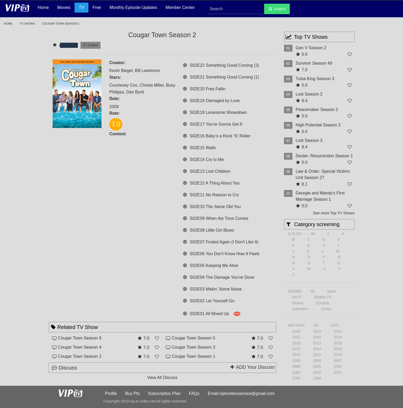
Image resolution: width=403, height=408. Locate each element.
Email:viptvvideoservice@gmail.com (241, 393)
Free (97, 7)
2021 (296, 337)
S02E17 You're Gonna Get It (212, 123)
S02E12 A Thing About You (211, 182)
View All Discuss (162, 377)
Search (277, 9)
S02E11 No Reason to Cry (211, 194)
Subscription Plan (164, 393)
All (313, 234)
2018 (296, 343)
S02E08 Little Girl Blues (208, 229)
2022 (338, 331)
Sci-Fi (297, 297)
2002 (317, 372)
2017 (317, 343)
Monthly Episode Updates (133, 7)
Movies (64, 7)
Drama (297, 303)
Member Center (180, 7)
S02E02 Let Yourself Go (208, 300)
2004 (338, 366)
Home (43, 7)
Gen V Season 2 (311, 48)
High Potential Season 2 (318, 125)
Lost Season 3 (309, 140)
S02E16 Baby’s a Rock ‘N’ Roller (216, 135)
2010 (338, 355)
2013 (338, 349)
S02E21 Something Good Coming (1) (221, 76)
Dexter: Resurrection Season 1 (324, 156)
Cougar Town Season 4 (79, 347)
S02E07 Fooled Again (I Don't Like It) (220, 241)
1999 (317, 378)
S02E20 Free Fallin (204, 88)
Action (326, 309)
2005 (317, 366)
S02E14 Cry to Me (203, 159)
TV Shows (27, 23)
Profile (111, 393)
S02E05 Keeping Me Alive (210, 265)
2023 (317, 331)
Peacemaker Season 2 (317, 109)
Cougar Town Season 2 (79, 356)
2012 (296, 355)
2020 (317, 337)
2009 (296, 361)
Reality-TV (322, 297)
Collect (90, 45)
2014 (317, 349)
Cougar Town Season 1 (193, 356)
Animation (300, 309)
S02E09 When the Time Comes (215, 218)
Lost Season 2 (309, 94)
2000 (296, 378)
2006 (296, 366)
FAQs (194, 393)
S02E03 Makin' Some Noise (212, 288)
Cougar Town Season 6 (79, 338)
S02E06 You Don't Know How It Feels (221, 253)
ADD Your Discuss (251, 367)
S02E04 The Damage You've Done (218, 277)
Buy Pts (132, 393)
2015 (296, 349)
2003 (296, 372)
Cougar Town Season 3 (193, 347)
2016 (338, 343)
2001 (338, 372)
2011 (317, 355)
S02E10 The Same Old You (212, 206)
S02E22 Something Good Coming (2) (221, 65)
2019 (338, 337)
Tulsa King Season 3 (315, 78)
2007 (338, 361)
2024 (296, 331)
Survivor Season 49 (314, 63)
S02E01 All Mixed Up (211, 313)
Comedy (323, 303)
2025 (335, 325)
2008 (317, 361)
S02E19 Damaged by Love (211, 100)
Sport (331, 291)
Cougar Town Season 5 (193, 338)
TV (81, 7)
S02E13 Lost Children (206, 171)
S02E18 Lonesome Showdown (215, 112)
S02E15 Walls (199, 147)
